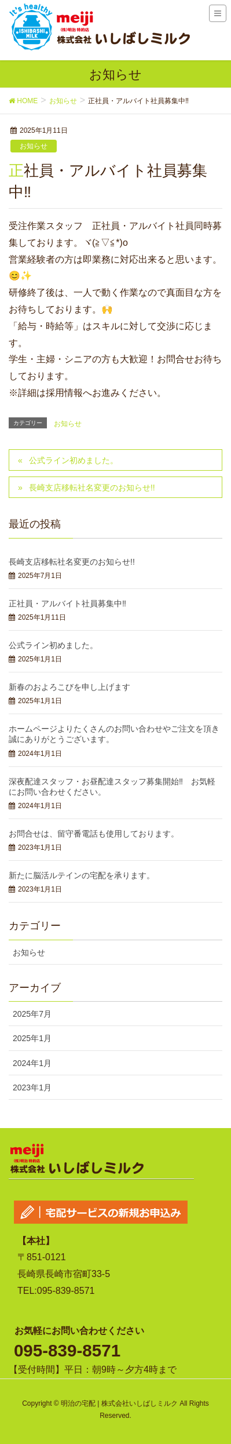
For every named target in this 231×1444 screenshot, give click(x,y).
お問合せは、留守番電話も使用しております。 (94, 833)
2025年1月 (32, 1038)
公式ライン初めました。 (73, 460)
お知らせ (33, 146)
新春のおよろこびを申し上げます (69, 687)
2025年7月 (32, 1014)
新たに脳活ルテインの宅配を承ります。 (82, 875)
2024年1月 (32, 1063)
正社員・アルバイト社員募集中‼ (67, 603)
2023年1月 (32, 1087)
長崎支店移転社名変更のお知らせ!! (92, 487)
